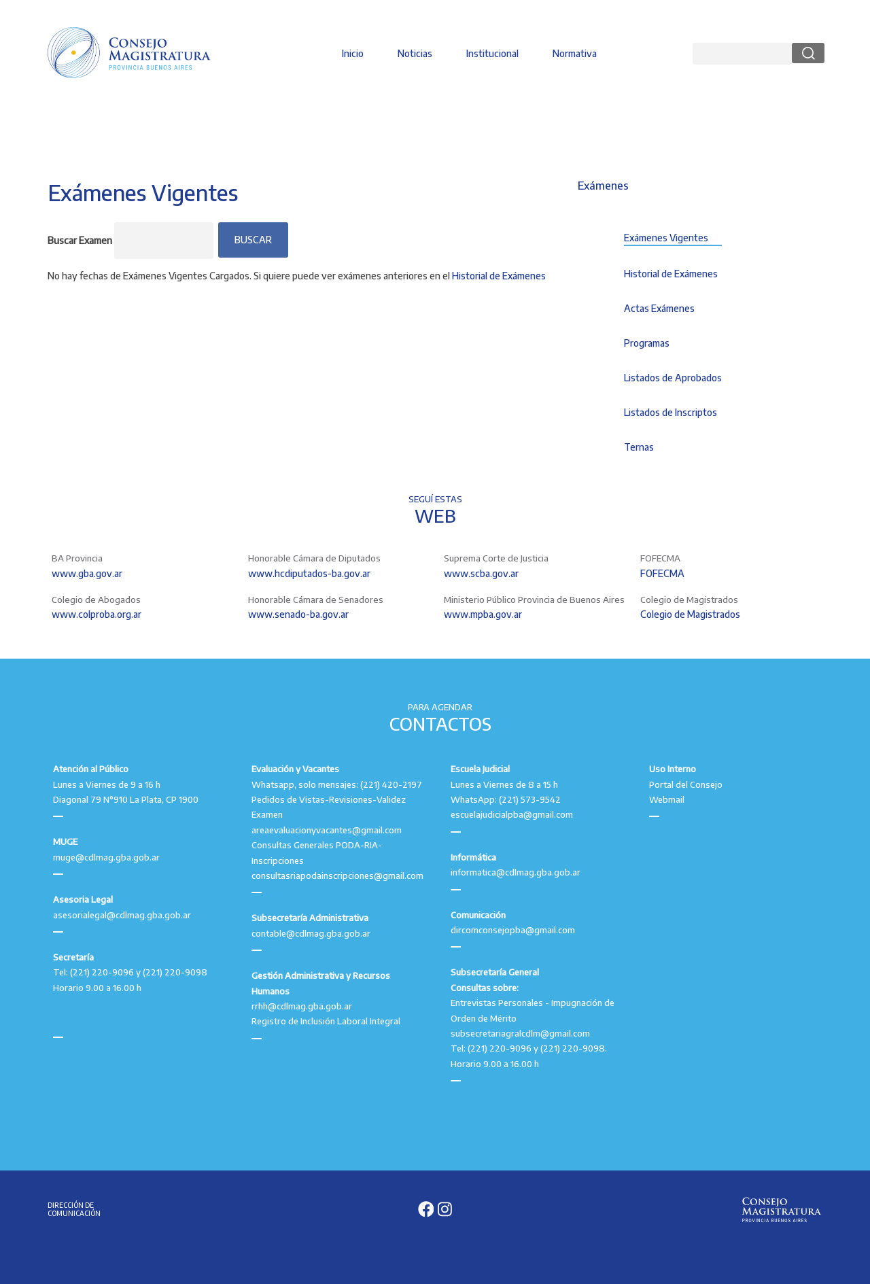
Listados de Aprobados (673, 377)
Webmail (666, 799)
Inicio (353, 53)
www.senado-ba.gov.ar (298, 614)
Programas (646, 343)
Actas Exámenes (659, 308)
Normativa (575, 53)
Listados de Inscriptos (670, 412)
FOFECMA (662, 573)
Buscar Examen (80, 240)
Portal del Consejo (686, 784)
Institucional (492, 53)
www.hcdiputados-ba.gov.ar (309, 573)
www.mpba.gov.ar (483, 614)
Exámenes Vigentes (666, 237)
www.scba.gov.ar (481, 573)
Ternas (639, 447)
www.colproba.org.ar (96, 614)
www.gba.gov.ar (87, 573)
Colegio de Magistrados (690, 614)
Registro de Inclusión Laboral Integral (325, 1021)
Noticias (415, 53)
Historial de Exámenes (499, 275)
